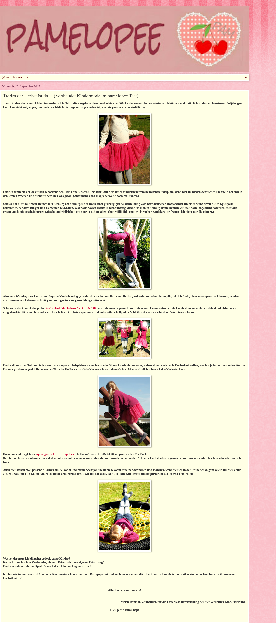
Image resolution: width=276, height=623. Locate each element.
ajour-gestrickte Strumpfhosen (56, 454)
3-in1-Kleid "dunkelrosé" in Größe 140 (70, 308)
